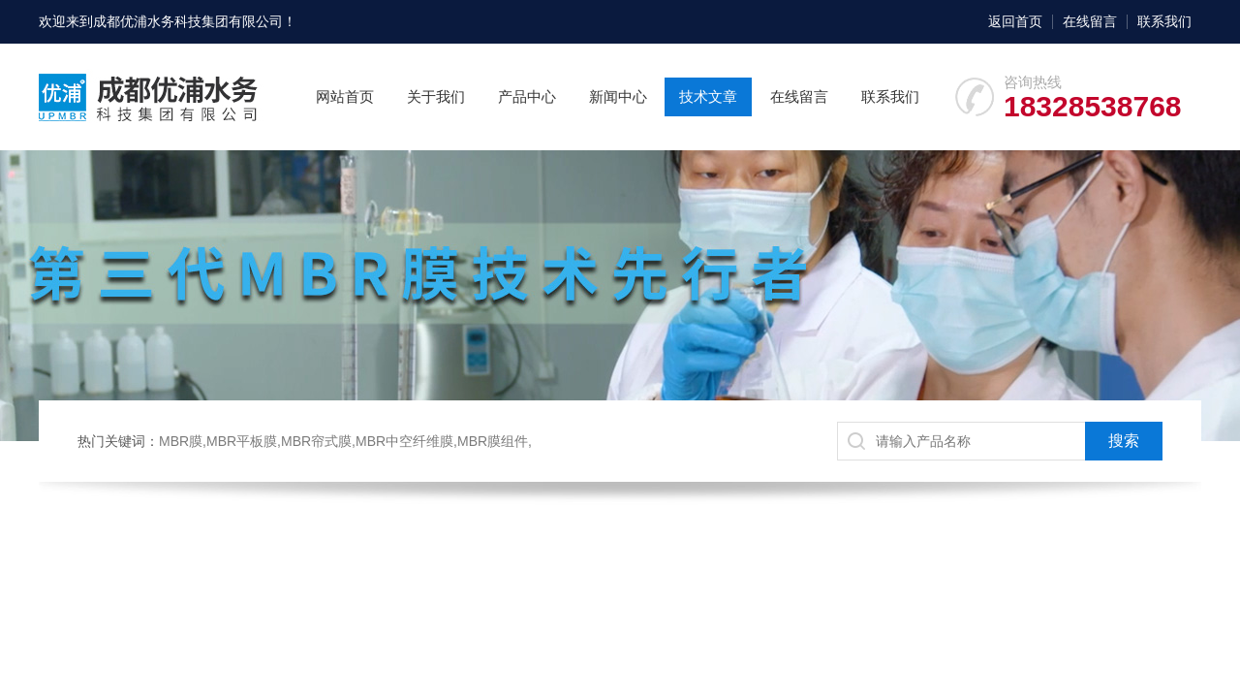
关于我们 (436, 96)
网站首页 (345, 96)
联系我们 (1164, 21)
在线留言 (1090, 21)
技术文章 (708, 96)
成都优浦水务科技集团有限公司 (188, 21)
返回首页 (1015, 21)
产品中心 (527, 96)
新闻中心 (618, 96)
